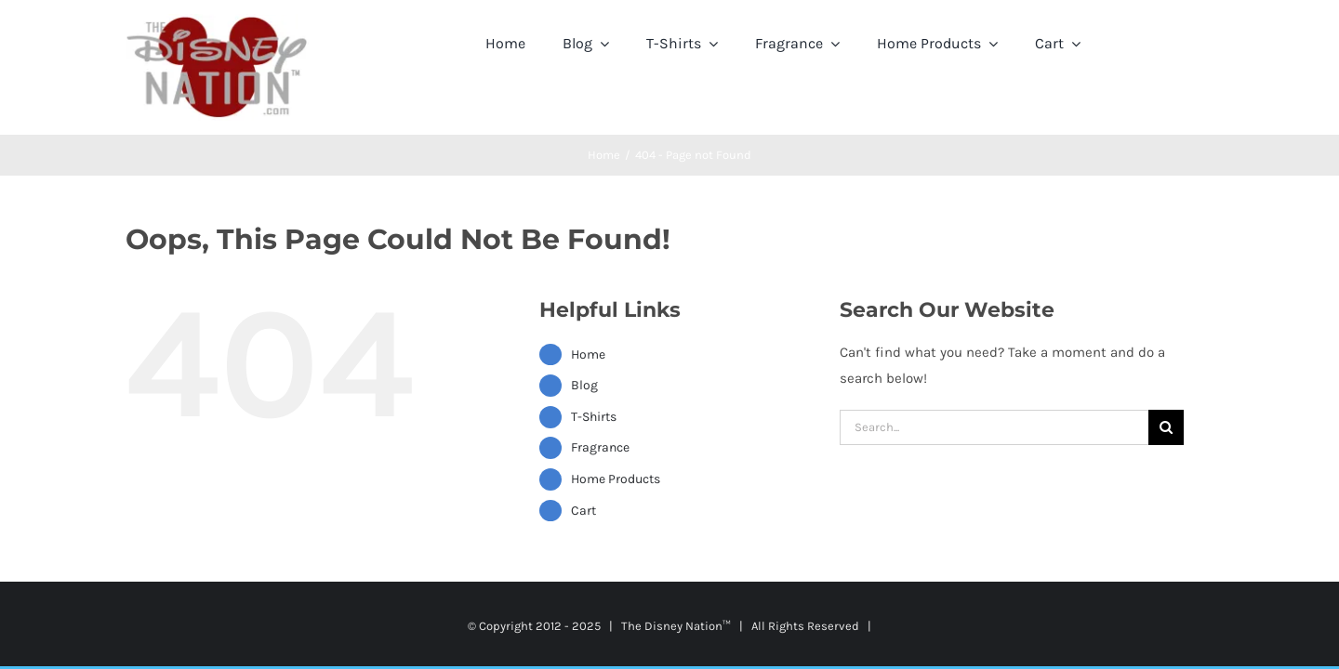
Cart (583, 510)
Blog (584, 385)
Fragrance (600, 447)
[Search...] (994, 427)
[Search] (1166, 427)
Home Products (615, 479)
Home (588, 354)
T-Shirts (593, 417)
